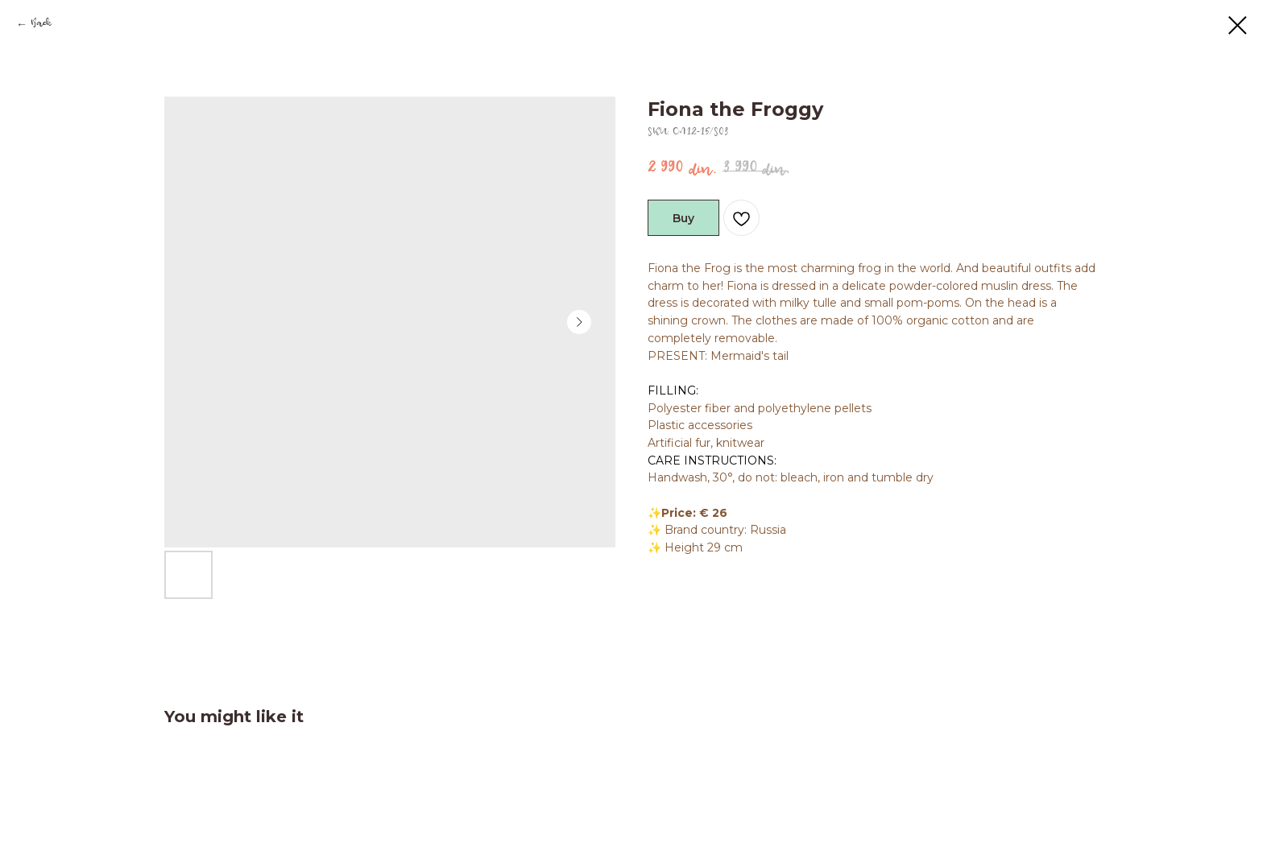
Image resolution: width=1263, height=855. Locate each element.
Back (41, 25)
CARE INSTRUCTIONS (711, 460)
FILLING (672, 390)
